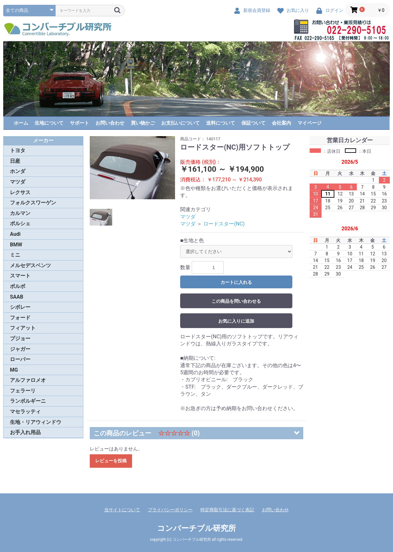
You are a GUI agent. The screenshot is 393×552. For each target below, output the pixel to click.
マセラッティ (25, 411)
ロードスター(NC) (224, 224)
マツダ (17, 182)
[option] (132, 167)
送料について (220, 123)
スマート (20, 276)
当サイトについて (122, 509)
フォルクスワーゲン (33, 203)
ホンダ (17, 171)
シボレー (20, 307)
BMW (16, 245)
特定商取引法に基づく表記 (227, 509)
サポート (79, 123)
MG (14, 370)
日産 (15, 161)
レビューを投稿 (111, 460)
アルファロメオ (28, 380)
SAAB (16, 297)
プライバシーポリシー (170, 509)
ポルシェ (20, 223)
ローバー (20, 359)
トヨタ (17, 150)
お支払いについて (180, 123)
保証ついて (253, 123)
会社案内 (281, 123)
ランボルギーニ (28, 401)
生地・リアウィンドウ (35, 422)
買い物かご (143, 123)
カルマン (20, 213)
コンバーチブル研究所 (196, 528)
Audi (15, 234)
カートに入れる (236, 282)
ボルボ (17, 286)
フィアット (23, 328)
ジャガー (20, 349)
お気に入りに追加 (236, 321)
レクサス (20, 192)
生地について (49, 123)
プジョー (20, 338)
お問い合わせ (110, 123)
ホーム (21, 123)
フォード (20, 318)
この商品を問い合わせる (236, 301)
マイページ (309, 123)
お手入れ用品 (25, 432)
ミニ (15, 255)
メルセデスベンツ (30, 265)
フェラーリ (23, 391)
